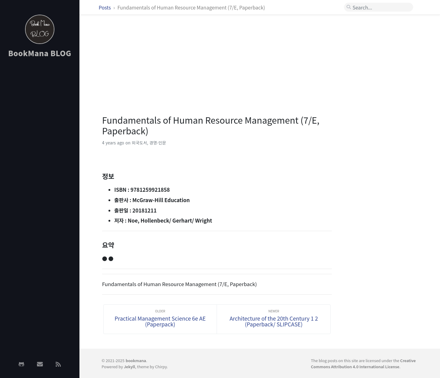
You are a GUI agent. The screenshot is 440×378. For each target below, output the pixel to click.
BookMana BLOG (40, 53)
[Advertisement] (39, 159)
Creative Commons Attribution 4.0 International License (363, 363)
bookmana (136, 360)
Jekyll (129, 366)
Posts (105, 7)
